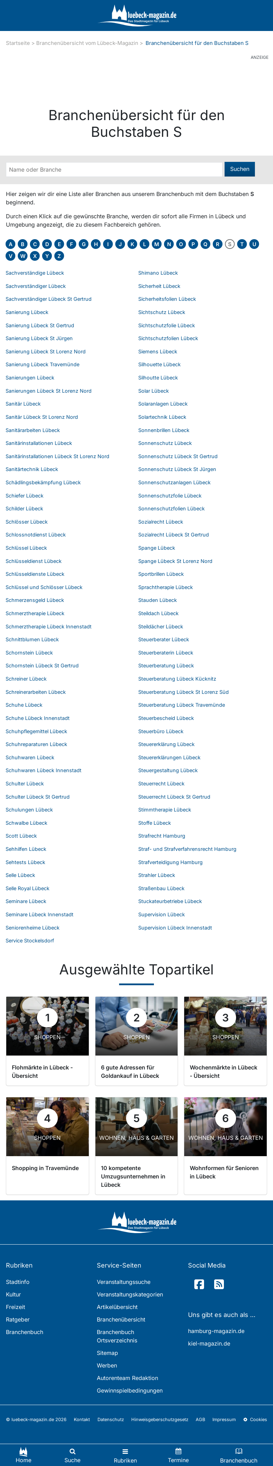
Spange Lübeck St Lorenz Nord (175, 561)
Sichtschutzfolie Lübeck (166, 325)
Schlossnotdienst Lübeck (36, 535)
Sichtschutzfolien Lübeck (168, 338)
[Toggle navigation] (125, 1455)
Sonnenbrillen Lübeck (163, 430)
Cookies (255, 1419)
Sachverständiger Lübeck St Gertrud (49, 299)
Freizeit (15, 1306)
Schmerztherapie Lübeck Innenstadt (49, 626)
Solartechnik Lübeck (162, 417)
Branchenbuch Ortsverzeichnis (117, 1336)
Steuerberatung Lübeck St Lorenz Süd (183, 692)
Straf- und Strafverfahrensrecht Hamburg (187, 849)
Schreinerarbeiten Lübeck (36, 692)
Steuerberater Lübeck (163, 639)
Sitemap (107, 1352)
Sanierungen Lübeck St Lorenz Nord (49, 391)
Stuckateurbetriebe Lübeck (170, 901)
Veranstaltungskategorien (130, 1294)
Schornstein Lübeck (29, 653)
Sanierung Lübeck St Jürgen (39, 338)
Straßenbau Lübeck (161, 888)
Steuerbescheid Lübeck (166, 718)
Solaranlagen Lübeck (163, 404)
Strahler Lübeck (156, 875)
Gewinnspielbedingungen (130, 1390)
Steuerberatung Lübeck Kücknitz (177, 679)
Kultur (13, 1294)
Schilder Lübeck (24, 508)
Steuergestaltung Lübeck (168, 770)
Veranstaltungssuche (123, 1281)
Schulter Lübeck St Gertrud (38, 797)
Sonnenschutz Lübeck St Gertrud (178, 456)
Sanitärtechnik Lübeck (32, 469)
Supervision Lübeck (161, 914)
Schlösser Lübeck (27, 522)
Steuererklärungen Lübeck (169, 757)
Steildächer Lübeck (160, 626)
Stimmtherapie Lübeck (164, 810)
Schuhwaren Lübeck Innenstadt (43, 770)
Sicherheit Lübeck (159, 286)
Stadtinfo (18, 1281)
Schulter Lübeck (25, 783)
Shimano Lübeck (158, 273)
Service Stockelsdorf (30, 940)
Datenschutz (111, 1419)
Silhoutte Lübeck (158, 378)
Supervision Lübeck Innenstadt (175, 928)
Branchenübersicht (121, 1319)
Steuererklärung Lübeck (166, 744)
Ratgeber (18, 1319)
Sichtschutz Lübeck (161, 312)
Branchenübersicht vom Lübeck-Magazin (87, 43)
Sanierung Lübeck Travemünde (42, 364)
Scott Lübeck (21, 836)
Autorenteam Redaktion (127, 1377)
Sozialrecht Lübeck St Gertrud (173, 535)
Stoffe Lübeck (154, 823)
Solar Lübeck (153, 391)
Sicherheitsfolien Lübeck (167, 299)
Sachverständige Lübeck (35, 273)
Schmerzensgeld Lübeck (35, 600)
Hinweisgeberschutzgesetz (159, 1419)
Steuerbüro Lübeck (161, 731)
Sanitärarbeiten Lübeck (33, 430)
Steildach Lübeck (158, 613)
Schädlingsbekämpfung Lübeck (43, 482)
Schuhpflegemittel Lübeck (36, 731)
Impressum (224, 1419)
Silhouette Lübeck (159, 364)
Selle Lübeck (20, 875)
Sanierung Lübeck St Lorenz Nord (46, 351)
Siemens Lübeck (157, 351)
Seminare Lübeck (26, 901)
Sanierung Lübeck (27, 312)
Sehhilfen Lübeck (26, 849)
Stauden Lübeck (157, 600)
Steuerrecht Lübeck (161, 783)
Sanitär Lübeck (23, 404)
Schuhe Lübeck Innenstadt (38, 718)
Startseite (18, 43)
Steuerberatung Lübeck (166, 665)
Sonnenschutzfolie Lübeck (170, 496)
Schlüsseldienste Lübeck (35, 574)
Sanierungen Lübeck (30, 378)
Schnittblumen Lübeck (32, 639)
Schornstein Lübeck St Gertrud (42, 665)
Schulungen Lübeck (29, 810)
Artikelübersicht (117, 1306)
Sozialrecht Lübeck (160, 522)
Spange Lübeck (156, 548)
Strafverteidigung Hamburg (170, 862)
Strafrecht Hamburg (161, 836)
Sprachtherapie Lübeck (165, 587)
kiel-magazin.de (209, 1343)
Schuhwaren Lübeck (30, 757)
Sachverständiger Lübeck (36, 286)
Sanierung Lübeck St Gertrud (40, 325)
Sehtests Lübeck (25, 862)
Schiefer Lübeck (25, 496)
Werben (107, 1365)
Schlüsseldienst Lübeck (34, 561)
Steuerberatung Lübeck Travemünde (181, 705)
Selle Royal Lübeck (27, 888)
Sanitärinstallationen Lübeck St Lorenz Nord (57, 456)
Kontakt (82, 1419)
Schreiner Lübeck (26, 679)
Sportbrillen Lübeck (161, 574)
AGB (200, 1419)
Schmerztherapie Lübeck (35, 613)
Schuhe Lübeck (24, 705)
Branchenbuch (24, 1331)
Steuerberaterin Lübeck (165, 653)
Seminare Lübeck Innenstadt (39, 914)
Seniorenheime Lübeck (33, 928)
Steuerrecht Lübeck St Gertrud (174, 797)
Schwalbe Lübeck (26, 823)
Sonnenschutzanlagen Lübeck (174, 482)
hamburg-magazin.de (216, 1330)
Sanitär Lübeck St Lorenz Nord (42, 417)
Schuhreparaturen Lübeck (36, 744)
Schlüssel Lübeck (26, 548)
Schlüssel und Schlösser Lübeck (44, 587)
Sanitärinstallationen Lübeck (39, 443)
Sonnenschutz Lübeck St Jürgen (177, 469)
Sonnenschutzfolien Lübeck (171, 508)
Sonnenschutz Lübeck (165, 443)
